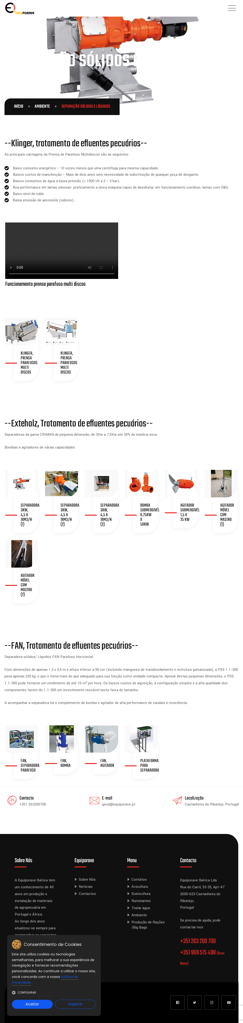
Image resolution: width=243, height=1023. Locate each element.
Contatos (139, 879)
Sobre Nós (87, 879)
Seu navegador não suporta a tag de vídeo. (61, 250)
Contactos (87, 893)
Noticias (86, 886)
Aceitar (32, 1004)
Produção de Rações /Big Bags (148, 925)
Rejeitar (75, 1004)
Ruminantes (141, 900)
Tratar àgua (140, 908)
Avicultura (139, 886)
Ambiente (42, 106)
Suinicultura (140, 893)
